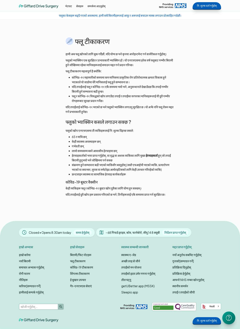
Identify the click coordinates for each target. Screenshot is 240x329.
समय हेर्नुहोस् (82, 232)
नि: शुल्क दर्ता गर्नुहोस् (207, 5)
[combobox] (211, 306)
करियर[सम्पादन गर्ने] (30, 286)
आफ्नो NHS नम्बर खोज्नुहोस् (188, 280)
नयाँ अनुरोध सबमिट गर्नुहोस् (186, 255)
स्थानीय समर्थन (180, 286)
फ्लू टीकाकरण (77, 261)
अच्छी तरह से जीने (130, 261)
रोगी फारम (24, 273)
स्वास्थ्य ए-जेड (128, 255)
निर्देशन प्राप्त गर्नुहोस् (175, 232)
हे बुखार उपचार (78, 280)
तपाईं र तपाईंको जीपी (183, 292)
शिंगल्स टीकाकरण (80, 273)
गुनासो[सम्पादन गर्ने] (183, 261)
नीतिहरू (23, 280)
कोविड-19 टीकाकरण (81, 267)
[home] (38, 5)
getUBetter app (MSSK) (138, 286)
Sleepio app (129, 292)
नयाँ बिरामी (25, 261)
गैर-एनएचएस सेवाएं (81, 286)
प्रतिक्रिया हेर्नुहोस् (181, 273)
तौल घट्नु (126, 280)
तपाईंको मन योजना (131, 267)
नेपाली (209, 306)
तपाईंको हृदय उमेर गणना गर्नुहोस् (138, 273)
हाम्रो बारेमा (24, 255)
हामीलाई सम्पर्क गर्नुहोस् (31, 292)
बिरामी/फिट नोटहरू (80, 255)
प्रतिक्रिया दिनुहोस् (181, 267)
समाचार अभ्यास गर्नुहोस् (31, 267)
